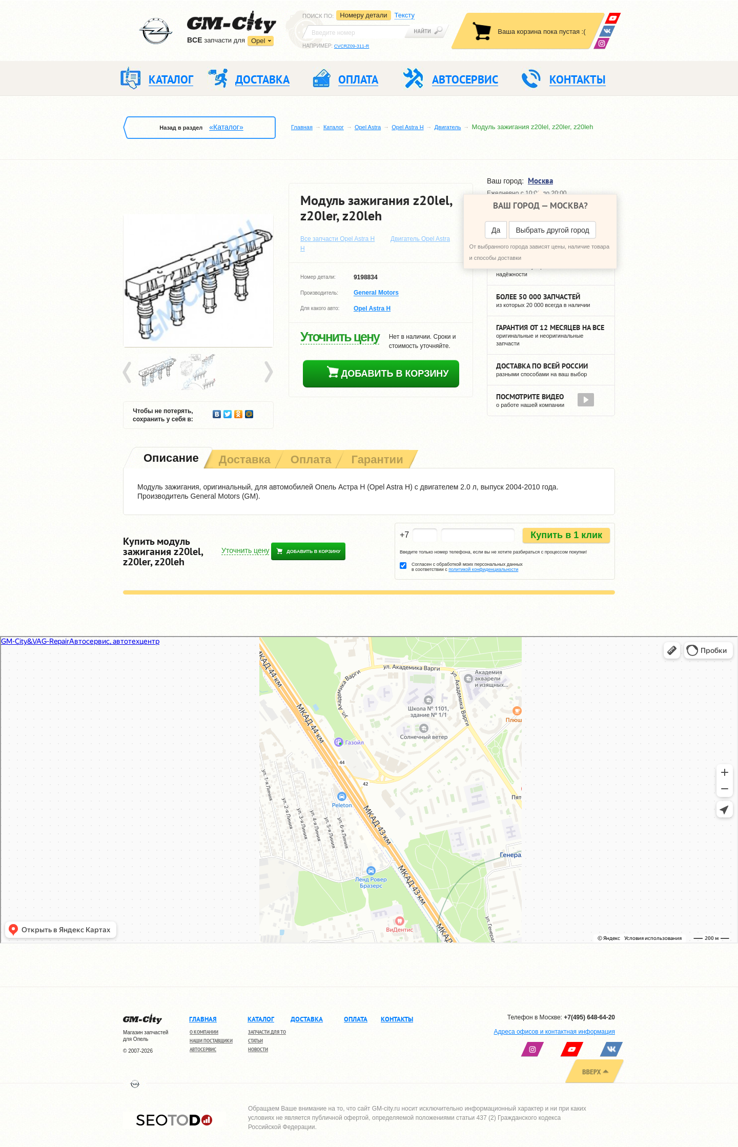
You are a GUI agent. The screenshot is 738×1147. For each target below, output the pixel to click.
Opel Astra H (407, 127)
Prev (128, 372)
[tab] (170, 458)
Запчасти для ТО (267, 1032)
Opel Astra (368, 127)
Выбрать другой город (552, 230)
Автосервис (203, 1049)
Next (268, 372)
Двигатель (448, 127)
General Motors (376, 293)
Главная (302, 127)
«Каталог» (226, 127)
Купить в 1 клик (566, 535)
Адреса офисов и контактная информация (554, 1031)
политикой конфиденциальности (483, 569)
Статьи (255, 1040)
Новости (258, 1049)
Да (495, 230)
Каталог (333, 127)
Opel (258, 41)
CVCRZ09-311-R (352, 46)
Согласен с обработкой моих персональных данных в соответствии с (467, 567)
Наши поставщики (211, 1040)
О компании (204, 1032)
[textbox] (356, 31)
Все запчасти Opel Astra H (337, 238)
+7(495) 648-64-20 (589, 1017)
